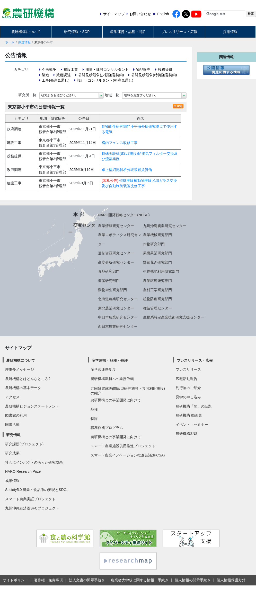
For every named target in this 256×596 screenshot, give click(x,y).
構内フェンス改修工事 (120, 143)
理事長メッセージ (19, 369)
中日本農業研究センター (118, 317)
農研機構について (25, 32)
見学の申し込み (188, 397)
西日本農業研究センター (118, 326)
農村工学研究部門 (157, 290)
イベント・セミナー (192, 424)
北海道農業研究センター (118, 299)
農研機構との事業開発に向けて (116, 400)
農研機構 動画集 (189, 415)
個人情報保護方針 (231, 580)
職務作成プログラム (107, 428)
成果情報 (12, 481)
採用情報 (230, 32)
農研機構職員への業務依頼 (112, 379)
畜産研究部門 (109, 281)
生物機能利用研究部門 (161, 271)
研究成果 (12, 453)
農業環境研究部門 (157, 281)
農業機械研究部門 (157, 235)
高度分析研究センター (116, 262)
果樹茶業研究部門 (157, 253)
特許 (94, 419)
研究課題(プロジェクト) (24, 444)
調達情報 (24, 42)
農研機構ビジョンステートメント (32, 406)
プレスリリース (188, 369)
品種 (94, 409)
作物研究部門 (154, 244)
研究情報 (13, 435)
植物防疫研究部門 (157, 299)
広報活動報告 (186, 379)
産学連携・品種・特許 (128, 32)
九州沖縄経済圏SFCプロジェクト (32, 508)
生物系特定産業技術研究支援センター (173, 317)
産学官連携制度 (103, 369)
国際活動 (12, 424)
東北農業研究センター (116, 308)
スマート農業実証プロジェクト (30, 499)
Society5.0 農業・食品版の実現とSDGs (36, 490)
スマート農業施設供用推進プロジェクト (123, 446)
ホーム (9, 42)
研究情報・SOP (77, 32)
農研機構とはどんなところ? (27, 379)
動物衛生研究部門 (112, 290)
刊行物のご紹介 (188, 388)
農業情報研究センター (116, 226)
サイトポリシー (15, 580)
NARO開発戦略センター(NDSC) (123, 215)
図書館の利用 (16, 415)
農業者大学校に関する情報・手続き (140, 580)
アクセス (12, 397)
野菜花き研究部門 (157, 262)
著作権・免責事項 (48, 580)
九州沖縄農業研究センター (164, 226)
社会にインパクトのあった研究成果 (34, 462)
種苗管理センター (157, 308)
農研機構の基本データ (23, 388)
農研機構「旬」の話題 (194, 406)
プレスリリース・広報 (179, 32)
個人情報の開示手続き (193, 580)
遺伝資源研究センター (116, 253)
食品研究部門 (109, 271)
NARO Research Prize (23, 471)
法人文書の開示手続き (87, 580)
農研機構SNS (186, 433)
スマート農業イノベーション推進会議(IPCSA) (128, 455)
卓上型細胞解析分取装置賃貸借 (127, 170)
